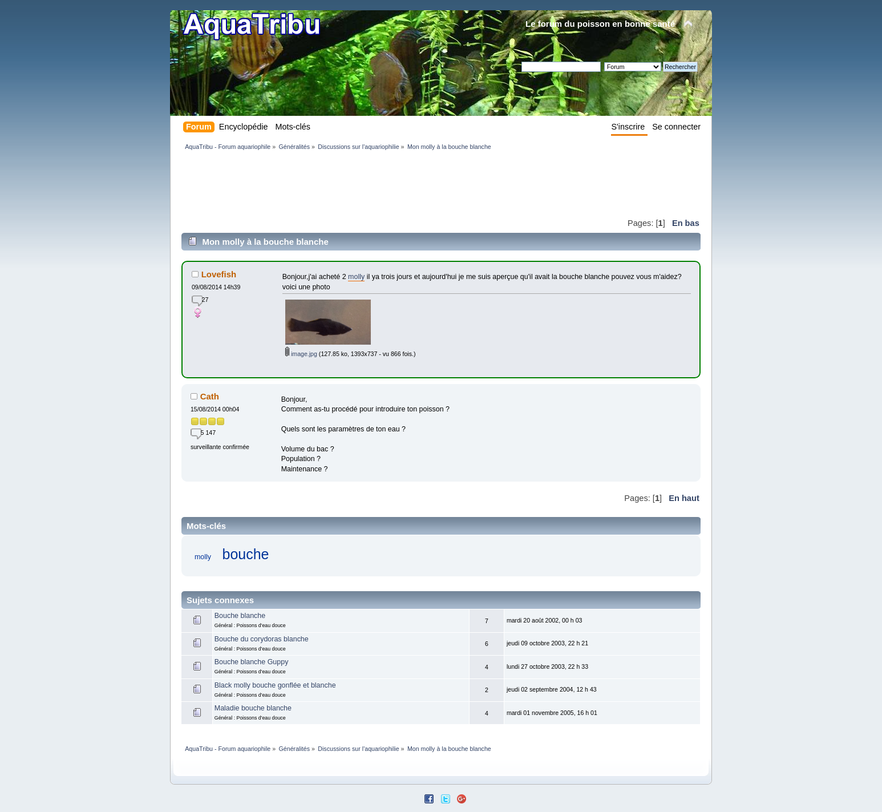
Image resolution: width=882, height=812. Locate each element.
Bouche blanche (240, 616)
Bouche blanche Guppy (252, 662)
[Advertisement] (389, 183)
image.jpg (301, 353)
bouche (245, 554)
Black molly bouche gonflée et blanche (275, 685)
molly (356, 277)
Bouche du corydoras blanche (262, 639)
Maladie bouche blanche (253, 708)
